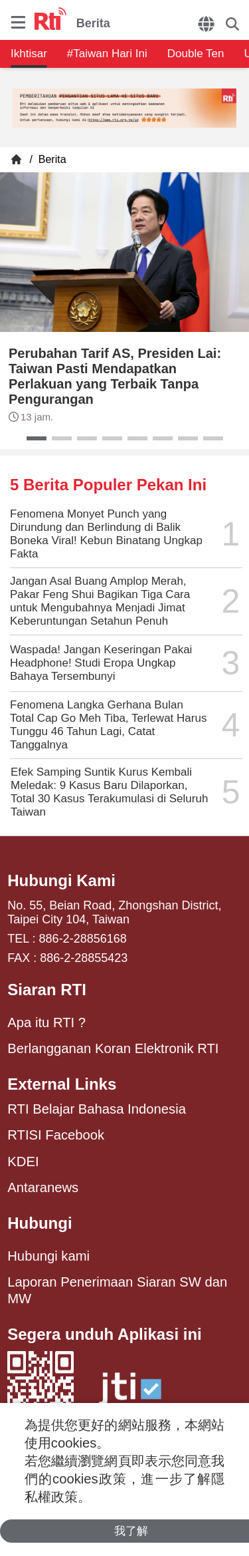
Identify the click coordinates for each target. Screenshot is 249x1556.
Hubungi (39, 1223)
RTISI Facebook (55, 1135)
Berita (50, 159)
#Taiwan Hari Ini (107, 53)
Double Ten (195, 53)
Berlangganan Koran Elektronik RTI (112, 1048)
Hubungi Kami (61, 880)
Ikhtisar (29, 53)
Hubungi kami (48, 1256)
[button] (36, 438)
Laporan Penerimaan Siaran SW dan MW (117, 1290)
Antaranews (42, 1187)
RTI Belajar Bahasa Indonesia (96, 1109)
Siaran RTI (46, 990)
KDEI (23, 1161)
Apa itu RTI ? (46, 1022)
